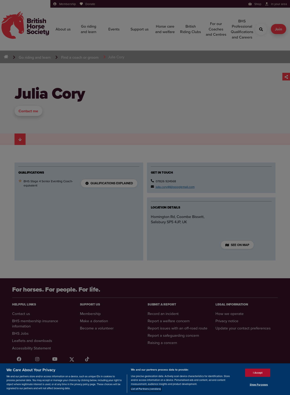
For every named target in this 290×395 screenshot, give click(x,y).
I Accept (257, 373)
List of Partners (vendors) (146, 389)
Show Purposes (259, 385)
